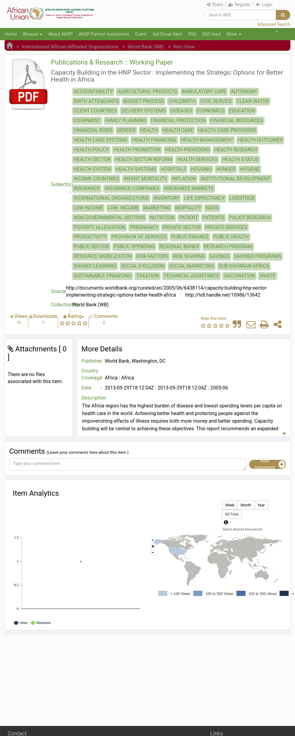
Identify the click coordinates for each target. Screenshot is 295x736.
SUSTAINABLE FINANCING (102, 276)
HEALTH (149, 130)
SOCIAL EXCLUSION (143, 266)
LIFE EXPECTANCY (204, 198)
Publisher (92, 361)
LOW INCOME (88, 208)
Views (20, 316)
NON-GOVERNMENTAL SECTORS (109, 217)
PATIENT (188, 217)
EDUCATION (242, 111)
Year (261, 505)
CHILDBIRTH (182, 101)
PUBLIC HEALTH (231, 237)
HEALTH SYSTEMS (136, 169)
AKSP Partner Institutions (104, 34)
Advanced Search (273, 24)
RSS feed (211, 34)
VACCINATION (239, 276)
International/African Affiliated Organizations (70, 47)
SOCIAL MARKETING (191, 266)
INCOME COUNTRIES (96, 178)
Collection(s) (61, 305)
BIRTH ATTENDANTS (96, 101)
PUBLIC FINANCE (190, 237)
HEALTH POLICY (91, 150)
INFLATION (184, 178)
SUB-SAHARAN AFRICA (244, 266)
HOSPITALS (173, 169)
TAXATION (147, 276)
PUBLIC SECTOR (91, 246)
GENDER (126, 130)
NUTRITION (162, 217)
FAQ (192, 34)
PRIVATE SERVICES (226, 227)
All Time (231, 514)
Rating (75, 316)
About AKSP (60, 34)
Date (87, 388)
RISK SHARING (189, 256)
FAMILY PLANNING (125, 120)
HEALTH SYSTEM (92, 169)
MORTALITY (188, 208)
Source (58, 291)
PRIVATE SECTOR (182, 227)
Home (11, 34)
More (234, 34)
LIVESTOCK (242, 198)
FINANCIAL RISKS (93, 130)
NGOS (212, 208)
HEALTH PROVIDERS (187, 150)
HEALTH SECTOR (92, 159)
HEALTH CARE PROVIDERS (227, 130)
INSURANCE (87, 188)
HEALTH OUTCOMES (260, 140)
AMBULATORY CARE (204, 91)
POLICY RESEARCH (250, 217)
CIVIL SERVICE (216, 101)
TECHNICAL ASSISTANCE (191, 276)
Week (229, 505)
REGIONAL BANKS (179, 246)
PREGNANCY (144, 227)
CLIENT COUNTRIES (95, 111)
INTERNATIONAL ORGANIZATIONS (111, 198)
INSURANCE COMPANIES (132, 188)
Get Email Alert (167, 34)
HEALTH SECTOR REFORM (143, 159)
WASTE (267, 276)
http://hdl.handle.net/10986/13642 (222, 295)
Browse (32, 34)
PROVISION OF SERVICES (138, 237)
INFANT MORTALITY (145, 178)
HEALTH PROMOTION (136, 150)
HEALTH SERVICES (197, 159)
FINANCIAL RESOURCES (236, 120)
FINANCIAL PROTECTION (178, 120)
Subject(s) (61, 184)
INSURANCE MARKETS (188, 188)
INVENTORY (166, 198)
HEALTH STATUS (240, 159)
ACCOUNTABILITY (93, 91)
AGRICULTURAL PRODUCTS (147, 91)
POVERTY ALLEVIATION (99, 227)
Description (93, 398)
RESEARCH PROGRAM (228, 246)
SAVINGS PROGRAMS (257, 256)
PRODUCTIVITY (90, 237)
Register (239, 4)
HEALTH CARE (177, 130)
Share (215, 4)
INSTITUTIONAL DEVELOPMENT (235, 178)
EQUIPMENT (87, 120)
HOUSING (201, 169)
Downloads (45, 316)
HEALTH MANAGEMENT (207, 140)
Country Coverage (92, 374)
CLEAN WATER (253, 101)
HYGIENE (250, 169)
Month (246, 505)
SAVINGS (220, 256)
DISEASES (181, 111)
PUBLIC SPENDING (134, 246)
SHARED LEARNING (95, 266)
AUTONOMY (244, 91)
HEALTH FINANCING (154, 140)
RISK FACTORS (152, 256)
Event (140, 34)
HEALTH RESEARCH (235, 150)
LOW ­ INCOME (123, 208)
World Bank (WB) (145, 47)
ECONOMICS (210, 111)
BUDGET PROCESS (143, 101)
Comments (106, 316)
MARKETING (157, 208)
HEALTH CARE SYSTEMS (100, 140)
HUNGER (225, 169)
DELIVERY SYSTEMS (143, 111)
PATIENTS (213, 217)
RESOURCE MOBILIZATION (103, 256)
